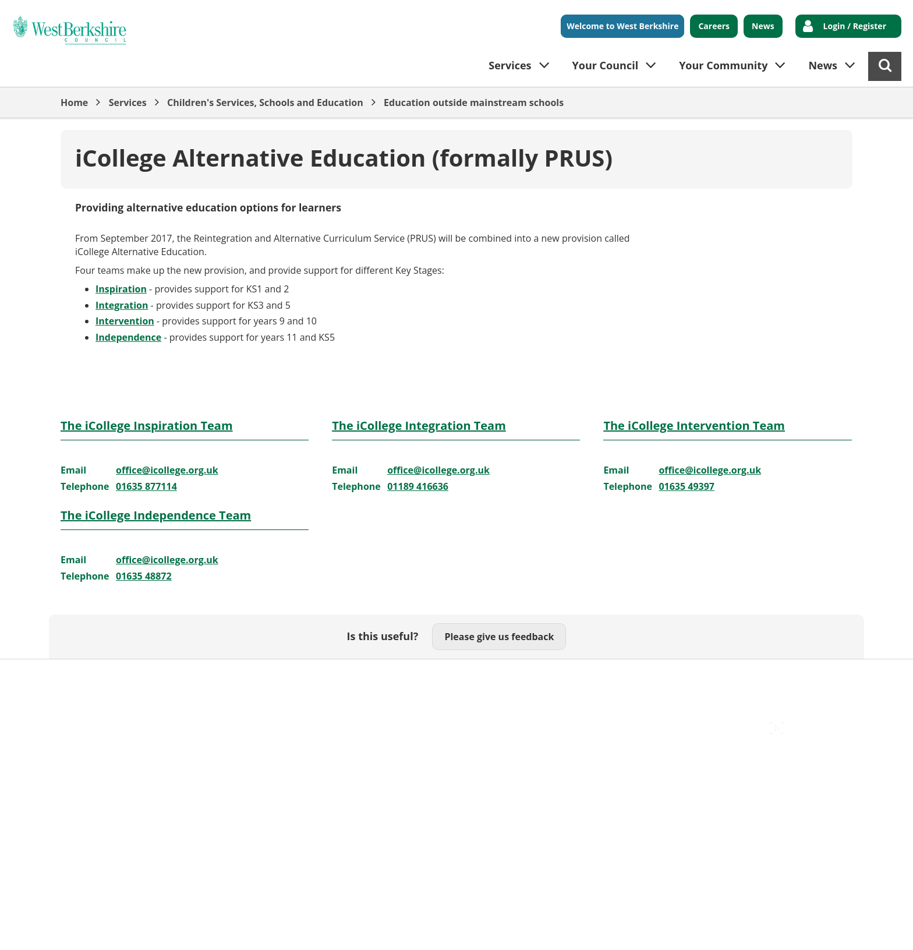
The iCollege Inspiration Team (147, 425)
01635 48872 (144, 576)
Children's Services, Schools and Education (265, 102)
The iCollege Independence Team (156, 515)
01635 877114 (146, 486)
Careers (714, 25)
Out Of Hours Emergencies (288, 677)
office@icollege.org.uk (167, 470)
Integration (121, 305)
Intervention (124, 321)
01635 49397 (686, 486)
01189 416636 (417, 486)
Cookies (201, 677)
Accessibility (86, 677)
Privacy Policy (387, 677)
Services (128, 102)
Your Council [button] (605, 65)
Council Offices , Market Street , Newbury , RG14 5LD (174, 690)
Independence (128, 337)
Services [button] (510, 65)
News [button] (822, 65)
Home (74, 102)
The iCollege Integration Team (419, 425)
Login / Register (854, 25)
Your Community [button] (723, 65)
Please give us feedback (499, 636)
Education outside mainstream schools (474, 102)
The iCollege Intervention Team (694, 425)
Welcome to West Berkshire (622, 25)
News (763, 25)
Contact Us (148, 677)
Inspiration (121, 288)
